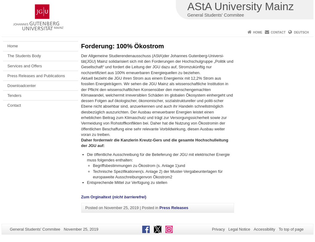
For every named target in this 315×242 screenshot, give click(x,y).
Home (257, 32)
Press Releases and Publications (36, 75)
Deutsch (301, 32)
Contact (278, 32)
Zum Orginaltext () (113, 197)
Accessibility (264, 229)
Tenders (14, 95)
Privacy (218, 229)
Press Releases (173, 207)
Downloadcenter (21, 85)
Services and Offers (24, 66)
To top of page (291, 229)
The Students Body (24, 56)
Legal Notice (239, 229)
